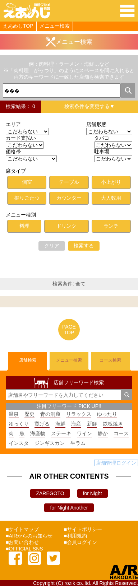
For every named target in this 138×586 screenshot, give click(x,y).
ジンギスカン (49, 443)
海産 (76, 424)
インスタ (19, 443)
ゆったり (107, 414)
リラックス (78, 414)
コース (121, 433)
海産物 (37, 433)
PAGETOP (69, 329)
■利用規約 (75, 536)
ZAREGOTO (50, 493)
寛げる (42, 424)
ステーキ (61, 433)
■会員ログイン (80, 542)
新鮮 (92, 424)
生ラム (78, 443)
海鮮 (60, 424)
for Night (92, 493)
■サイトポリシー (83, 529)
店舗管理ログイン (116, 463)
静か (103, 433)
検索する (84, 245)
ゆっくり (19, 424)
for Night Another (69, 508)
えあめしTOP (18, 26)
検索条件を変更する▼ (89, 106)
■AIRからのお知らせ (29, 536)
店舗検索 (27, 360)
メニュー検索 (55, 26)
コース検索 (110, 360)
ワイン (84, 433)
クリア (51, 245)
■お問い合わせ (22, 542)
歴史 (29, 414)
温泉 (14, 414)
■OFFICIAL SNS (24, 549)
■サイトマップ (22, 529)
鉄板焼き (113, 424)
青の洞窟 (50, 414)
